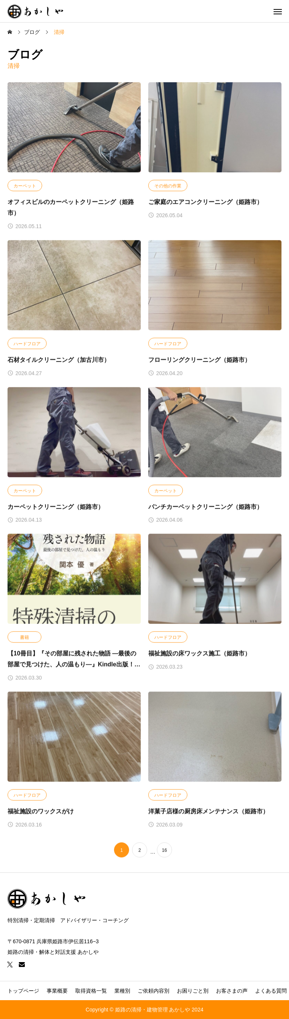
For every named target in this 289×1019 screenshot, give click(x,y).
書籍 (24, 637)
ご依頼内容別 (153, 991)
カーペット (25, 186)
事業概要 (57, 991)
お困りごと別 (192, 991)
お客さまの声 (232, 991)
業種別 (122, 991)
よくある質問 (271, 991)
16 (164, 850)
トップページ (23, 991)
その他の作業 (167, 186)
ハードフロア (27, 343)
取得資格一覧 (91, 991)
